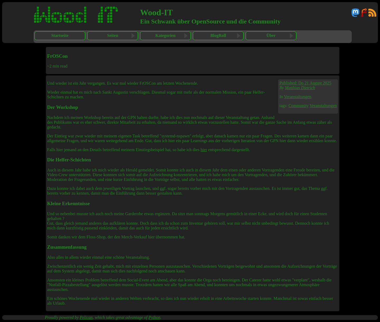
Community (298, 105)
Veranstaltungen (297, 96)
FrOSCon (57, 56)
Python (154, 317)
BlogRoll (218, 35)
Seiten (112, 35)
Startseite (59, 35)
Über (271, 35)
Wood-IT (156, 12)
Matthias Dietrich (300, 87)
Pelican (86, 317)
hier (204, 149)
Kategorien (165, 35)
